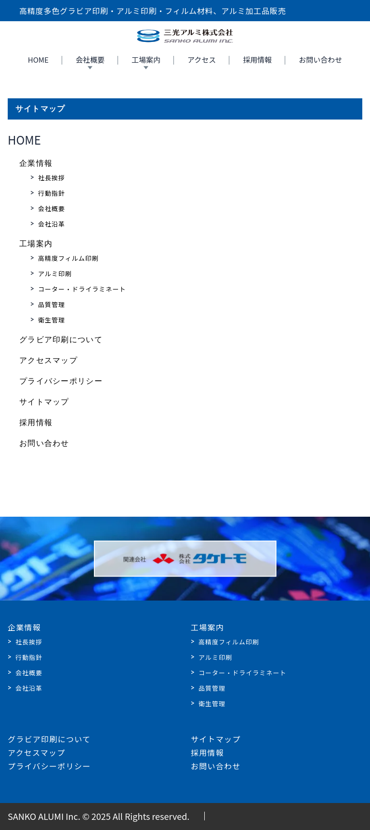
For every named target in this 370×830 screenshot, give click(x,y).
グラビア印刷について (61, 339)
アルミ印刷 (55, 273)
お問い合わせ (320, 59)
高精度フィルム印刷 (68, 258)
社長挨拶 (51, 177)
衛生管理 (51, 319)
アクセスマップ (48, 360)
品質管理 (51, 304)
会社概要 (90, 59)
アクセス (201, 59)
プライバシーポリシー (61, 381)
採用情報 (257, 59)
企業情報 (36, 163)
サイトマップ (44, 401)
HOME (38, 59)
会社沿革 (51, 223)
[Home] (185, 36)
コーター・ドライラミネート (82, 289)
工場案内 (146, 59)
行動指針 (51, 193)
